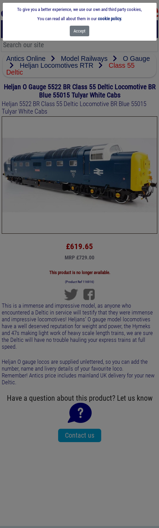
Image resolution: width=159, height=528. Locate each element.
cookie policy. (110, 18)
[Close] (79, 31)
